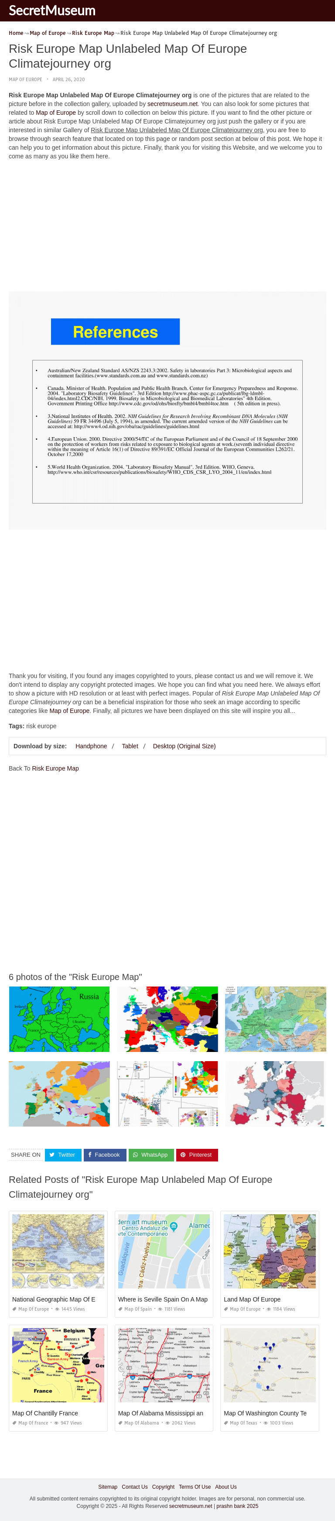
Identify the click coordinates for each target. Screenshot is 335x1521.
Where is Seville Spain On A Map (163, 1299)
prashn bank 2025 (237, 1506)
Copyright (163, 1487)
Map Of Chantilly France (45, 1413)
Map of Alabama (138, 1423)
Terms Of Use (195, 1487)
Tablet (130, 746)
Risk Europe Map (55, 768)
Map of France (30, 1423)
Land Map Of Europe (252, 1299)
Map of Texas (240, 1423)
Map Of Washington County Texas (270, 1413)
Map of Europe (25, 79)
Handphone (91, 746)
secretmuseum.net (172, 103)
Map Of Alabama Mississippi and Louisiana (176, 1413)
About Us (225, 1487)
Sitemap (107, 1487)
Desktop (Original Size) (184, 746)
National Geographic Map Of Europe (61, 1299)
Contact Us (134, 1487)
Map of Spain (135, 1309)
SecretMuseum (52, 10)
